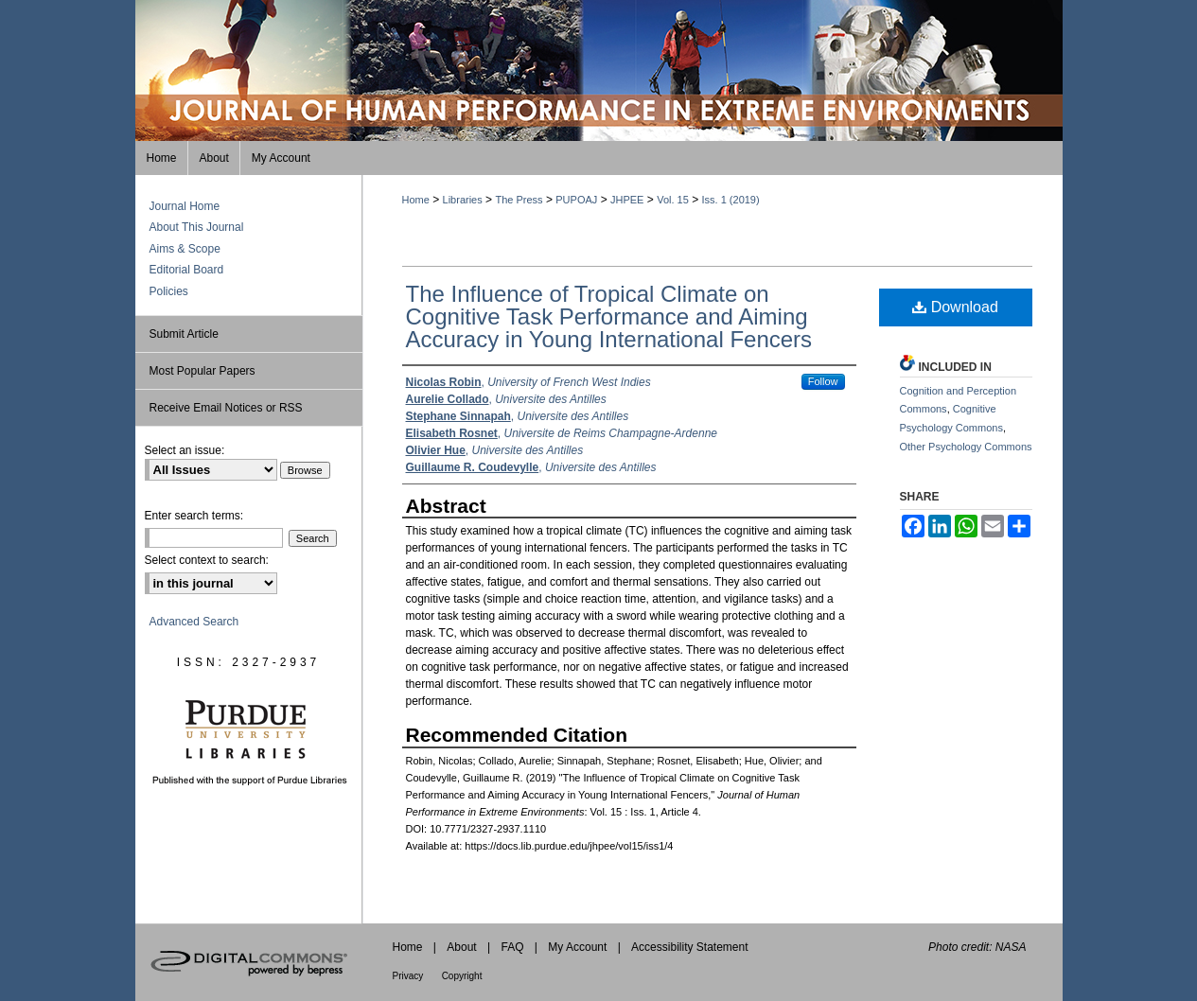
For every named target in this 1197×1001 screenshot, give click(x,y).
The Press (518, 199)
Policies (169, 291)
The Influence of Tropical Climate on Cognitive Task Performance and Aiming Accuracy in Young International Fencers (609, 316)
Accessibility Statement (689, 947)
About (461, 947)
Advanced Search (194, 621)
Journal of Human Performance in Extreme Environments (599, 70)
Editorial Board (187, 269)
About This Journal (197, 227)
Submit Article (184, 334)
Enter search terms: (194, 515)
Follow (823, 381)
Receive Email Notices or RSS (226, 407)
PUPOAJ (576, 199)
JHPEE (626, 199)
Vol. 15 (673, 199)
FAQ (512, 947)
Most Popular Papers (202, 371)
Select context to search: (207, 560)
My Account (577, 947)
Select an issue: (185, 450)
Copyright (462, 976)
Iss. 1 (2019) (731, 199)
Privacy (408, 976)
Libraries (463, 199)
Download (955, 307)
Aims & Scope (185, 248)
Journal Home (185, 206)
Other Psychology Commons (966, 446)
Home (416, 199)
